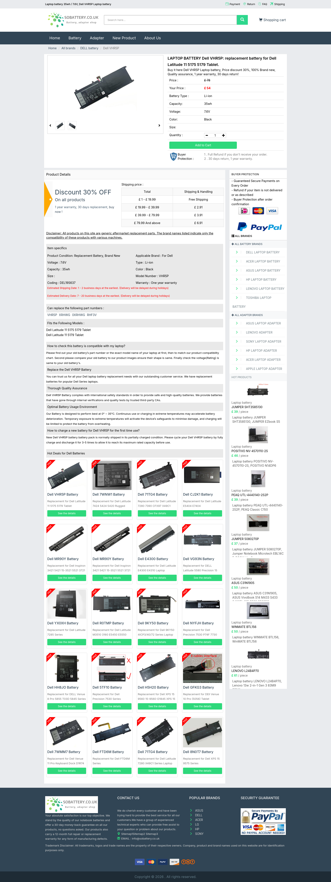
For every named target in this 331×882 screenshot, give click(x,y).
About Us (152, 38)
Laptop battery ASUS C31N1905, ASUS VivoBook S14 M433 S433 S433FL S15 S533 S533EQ (255, 596)
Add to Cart (203, 145)
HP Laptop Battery (255, 279)
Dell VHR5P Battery (62, 494)
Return (251, 4)
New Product (124, 38)
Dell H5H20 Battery (153, 687)
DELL (195, 815)
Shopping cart (272, 20)
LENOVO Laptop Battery (259, 288)
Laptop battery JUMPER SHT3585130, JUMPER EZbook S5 (256, 419)
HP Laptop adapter (255, 350)
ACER (196, 820)
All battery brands (247, 244)
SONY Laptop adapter (257, 341)
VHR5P (52, 315)
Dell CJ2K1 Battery (198, 494)
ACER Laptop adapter (257, 359)
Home (56, 36)
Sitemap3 (152, 834)
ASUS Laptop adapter (257, 323)
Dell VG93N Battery (198, 559)
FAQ (264, 4)
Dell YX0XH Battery (63, 623)
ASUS (196, 810)
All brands (68, 48)
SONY (196, 834)
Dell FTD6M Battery (108, 752)
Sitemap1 (127, 834)
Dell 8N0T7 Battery (198, 752)
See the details (67, 513)
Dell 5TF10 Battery (107, 687)
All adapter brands (247, 315)
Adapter (97, 38)
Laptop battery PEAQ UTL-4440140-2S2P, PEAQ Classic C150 (257, 507)
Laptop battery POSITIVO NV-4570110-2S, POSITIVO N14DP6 (254, 463)
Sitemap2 (139, 834)
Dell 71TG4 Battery (153, 494)
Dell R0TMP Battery (108, 623)
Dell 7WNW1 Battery (108, 494)
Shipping (279, 4)
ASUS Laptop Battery (257, 270)
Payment (235, 4)
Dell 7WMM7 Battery (63, 752)
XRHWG (64, 315)
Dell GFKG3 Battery (198, 687)
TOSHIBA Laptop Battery (252, 302)
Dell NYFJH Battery (198, 623)
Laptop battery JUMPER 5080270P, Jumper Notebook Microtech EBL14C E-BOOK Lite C (258, 552)
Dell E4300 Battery (153, 559)
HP (194, 829)
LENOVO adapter (253, 332)
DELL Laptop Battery (256, 252)
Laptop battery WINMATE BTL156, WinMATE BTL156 (255, 639)
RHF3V (92, 315)
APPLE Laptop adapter (257, 369)
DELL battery (89, 48)
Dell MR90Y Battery (63, 559)
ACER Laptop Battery (256, 261)
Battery (74, 38)
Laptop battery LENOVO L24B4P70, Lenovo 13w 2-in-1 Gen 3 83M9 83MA (257, 684)
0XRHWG (78, 315)
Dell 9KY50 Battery (153, 623)
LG (194, 824)
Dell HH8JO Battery (63, 687)
